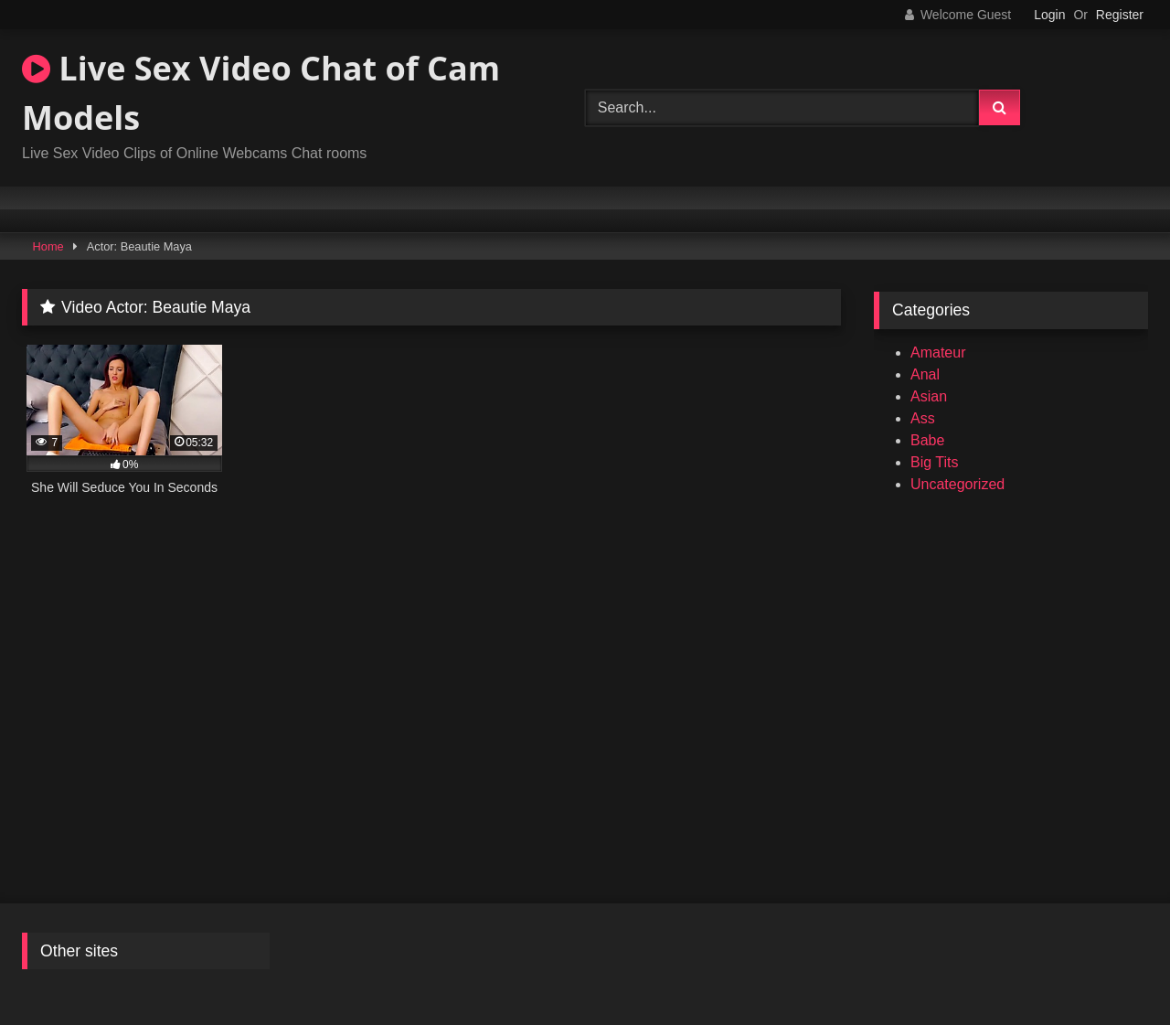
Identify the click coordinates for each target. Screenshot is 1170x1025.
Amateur (937, 352)
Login (1049, 14)
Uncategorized (957, 484)
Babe (927, 440)
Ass (922, 418)
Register (1119, 14)
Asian (928, 396)
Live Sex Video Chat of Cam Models (261, 93)
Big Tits (934, 462)
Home (48, 246)
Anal (925, 374)
